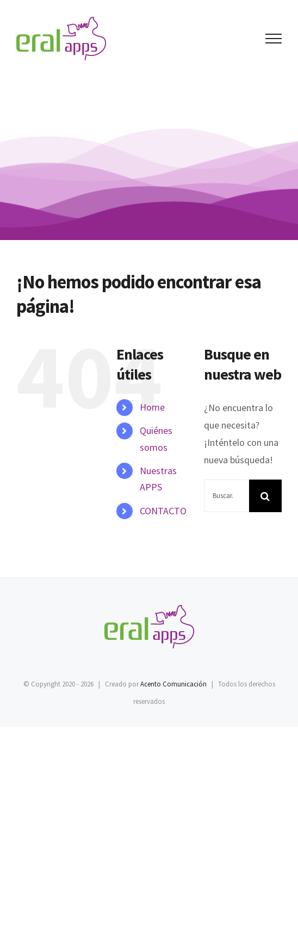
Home (152, 407)
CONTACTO (163, 511)
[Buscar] (265, 496)
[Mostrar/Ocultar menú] (273, 38)
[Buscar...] (226, 496)
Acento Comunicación (173, 684)
